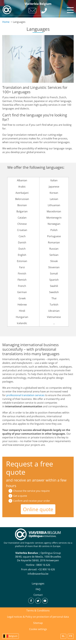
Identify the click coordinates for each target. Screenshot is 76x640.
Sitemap (38, 623)
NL (63, 636)
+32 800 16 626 (46, 569)
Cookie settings (38, 629)
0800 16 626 (43, 565)
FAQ (38, 589)
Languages (38, 583)
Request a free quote (29, 468)
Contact (38, 595)
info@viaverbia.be (38, 573)
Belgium (13, 636)
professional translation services (25, 395)
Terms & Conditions (38, 610)
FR (70, 636)
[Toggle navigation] (70, 9)
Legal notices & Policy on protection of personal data (38, 616)
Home (5, 22)
